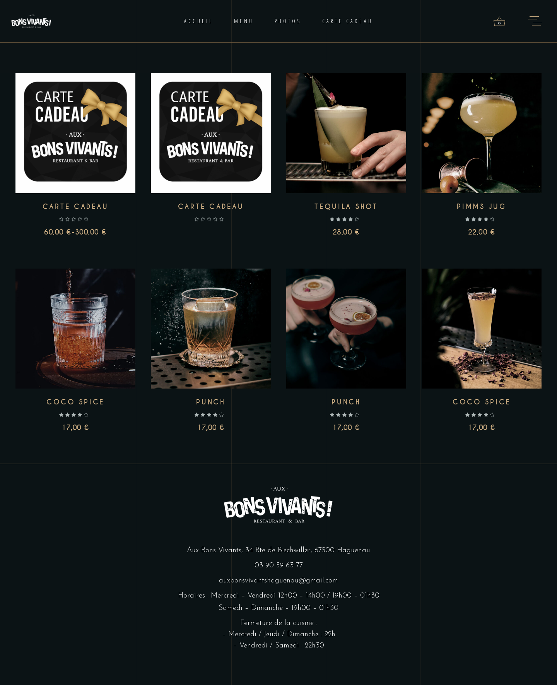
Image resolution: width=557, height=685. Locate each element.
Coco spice (75, 402)
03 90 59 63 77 (279, 565)
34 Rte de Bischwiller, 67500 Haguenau (307, 550)
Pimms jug (481, 206)
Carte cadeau (76, 206)
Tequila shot (346, 206)
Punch (211, 402)
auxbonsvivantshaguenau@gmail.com (278, 580)
